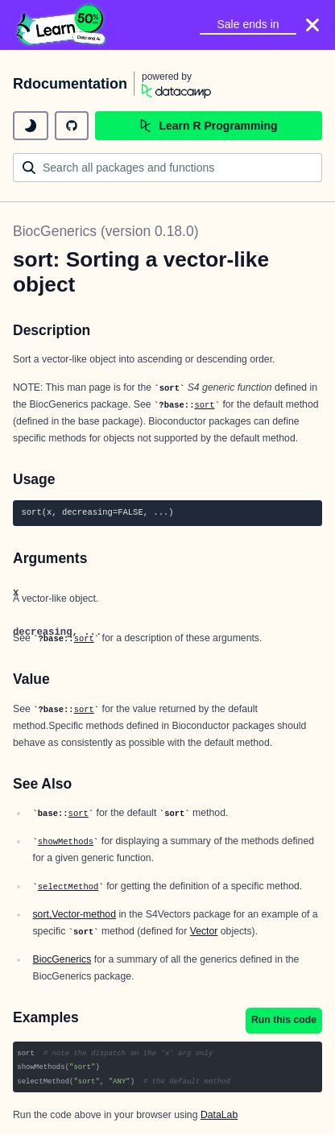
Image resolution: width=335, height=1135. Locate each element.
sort (204, 405)
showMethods (65, 842)
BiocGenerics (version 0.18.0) (106, 231)
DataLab (219, 1115)
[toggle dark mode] (30, 125)
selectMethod (68, 887)
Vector (204, 931)
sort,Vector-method (74, 914)
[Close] (312, 25)
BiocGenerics (61, 959)
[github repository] (72, 125)
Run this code (283, 1019)
